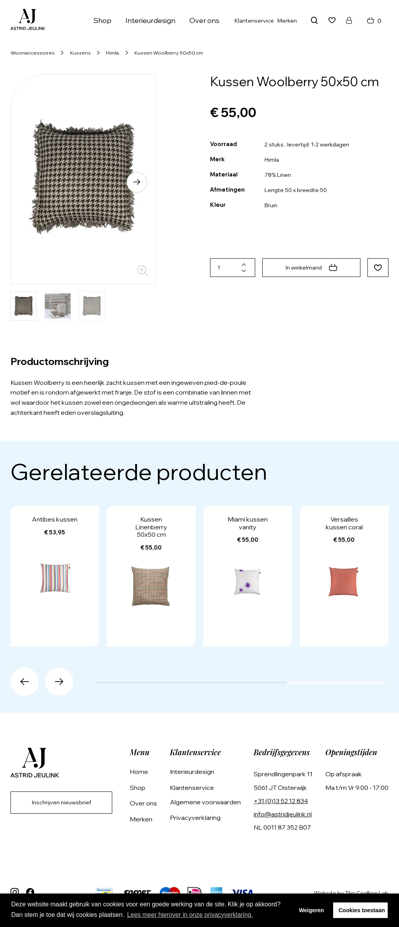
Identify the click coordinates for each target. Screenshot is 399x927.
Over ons (204, 20)
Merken (287, 20)
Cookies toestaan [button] (362, 910)
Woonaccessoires (33, 52)
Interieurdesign (150, 20)
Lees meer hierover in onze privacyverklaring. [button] (190, 914)
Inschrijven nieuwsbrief (61, 802)
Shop (102, 20)
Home (139, 771)
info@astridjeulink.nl (283, 814)
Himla (112, 52)
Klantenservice (254, 20)
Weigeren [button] (311, 910)
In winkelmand (311, 267)
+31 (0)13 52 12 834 (281, 801)
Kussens (80, 52)
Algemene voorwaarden (205, 802)
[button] (137, 182)
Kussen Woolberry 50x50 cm (168, 52)
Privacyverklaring (195, 817)
